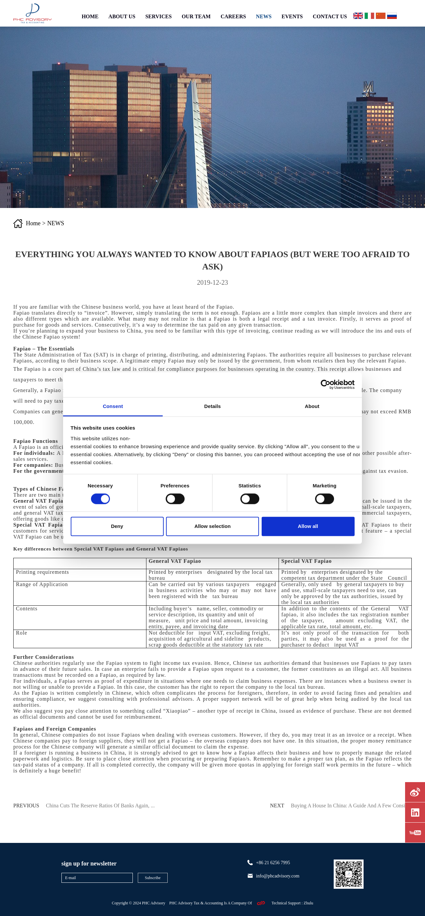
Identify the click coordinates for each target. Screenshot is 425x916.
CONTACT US (330, 16)
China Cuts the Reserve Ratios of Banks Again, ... (100, 805)
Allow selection (212, 526)
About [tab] (312, 406)
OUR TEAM (196, 16)
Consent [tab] (113, 406)
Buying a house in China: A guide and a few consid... (351, 805)
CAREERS (233, 16)
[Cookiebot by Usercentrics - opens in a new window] (326, 384)
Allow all (308, 526)
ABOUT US (122, 16)
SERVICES (158, 16)
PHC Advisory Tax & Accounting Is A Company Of (210, 903)
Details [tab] (212, 406)
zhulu (308, 903)
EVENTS (292, 16)
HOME (90, 16)
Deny (117, 526)
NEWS (264, 16)
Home (33, 223)
